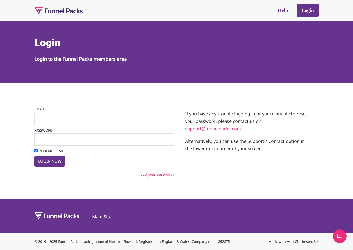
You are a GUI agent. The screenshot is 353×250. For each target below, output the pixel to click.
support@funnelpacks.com (213, 129)
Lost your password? (157, 174)
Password (43, 130)
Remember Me (51, 151)
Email (39, 109)
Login (308, 10)
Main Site (102, 217)
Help (283, 10)
